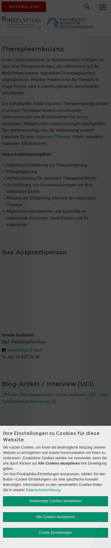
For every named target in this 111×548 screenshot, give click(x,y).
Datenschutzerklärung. (43, 490)
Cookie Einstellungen (55, 533)
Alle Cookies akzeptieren (55, 517)
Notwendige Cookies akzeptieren (55, 501)
